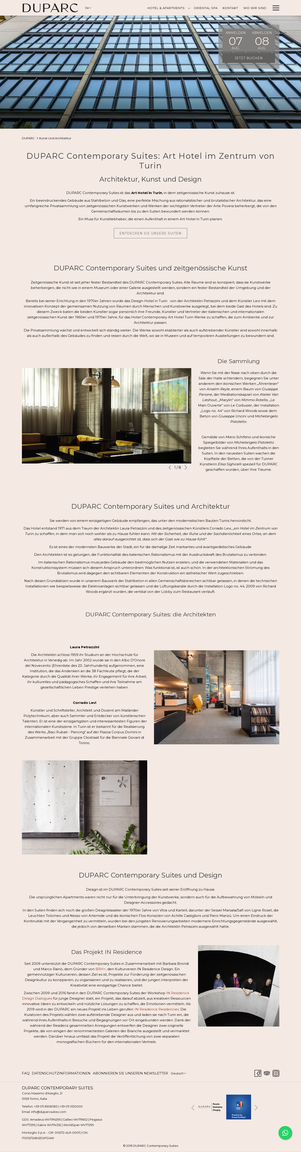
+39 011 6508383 (46, 1106)
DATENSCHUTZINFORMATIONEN (61, 1073)
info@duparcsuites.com (48, 1112)
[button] (235, 40)
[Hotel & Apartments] (166, 8)
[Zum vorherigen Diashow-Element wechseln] (170, 468)
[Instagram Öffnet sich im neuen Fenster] (276, 1073)
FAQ (26, 1073)
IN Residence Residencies (157, 1009)
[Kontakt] (230, 8)
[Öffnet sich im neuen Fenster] (210, 1106)
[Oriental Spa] (205, 8)
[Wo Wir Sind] (255, 8)
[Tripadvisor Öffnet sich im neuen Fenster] (267, 1073)
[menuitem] (26, 1073)
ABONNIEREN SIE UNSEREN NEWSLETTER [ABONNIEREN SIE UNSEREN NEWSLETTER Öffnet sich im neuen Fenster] (130, 1074)
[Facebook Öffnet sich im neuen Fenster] (257, 1073)
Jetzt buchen (249, 58)
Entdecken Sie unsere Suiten (150, 233)
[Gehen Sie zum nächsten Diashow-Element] (186, 468)
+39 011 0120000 (71, 1106)
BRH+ (101, 969)
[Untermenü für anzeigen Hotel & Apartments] (189, 8)
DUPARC (28, 138)
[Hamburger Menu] (274, 8)
